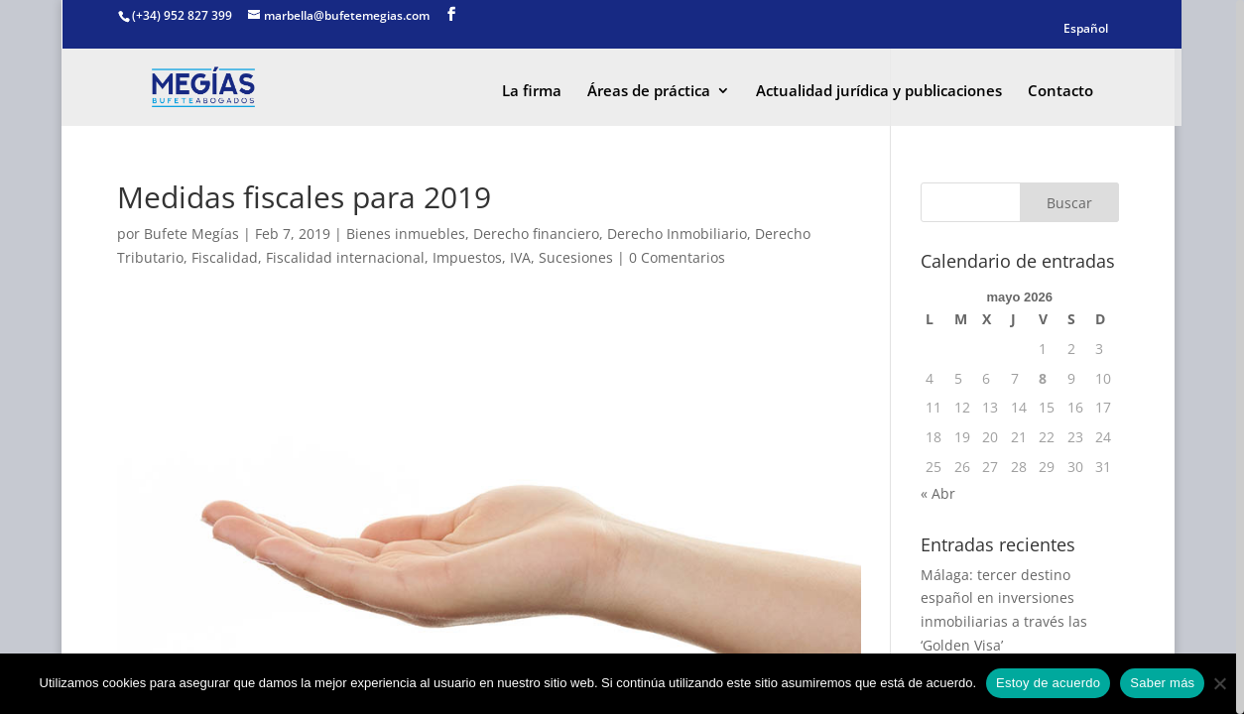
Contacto (1060, 91)
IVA (520, 257)
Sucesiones (576, 257)
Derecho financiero (536, 233)
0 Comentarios (677, 257)
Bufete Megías (191, 233)
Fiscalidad (224, 257)
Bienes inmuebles (405, 233)
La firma (531, 91)
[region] (622, 357)
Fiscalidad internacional (345, 257)
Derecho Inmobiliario (677, 233)
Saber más (1162, 682)
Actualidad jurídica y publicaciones (879, 91)
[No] (1219, 683)
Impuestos (467, 257)
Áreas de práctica (648, 91)
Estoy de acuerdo (1048, 682)
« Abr (938, 493)
